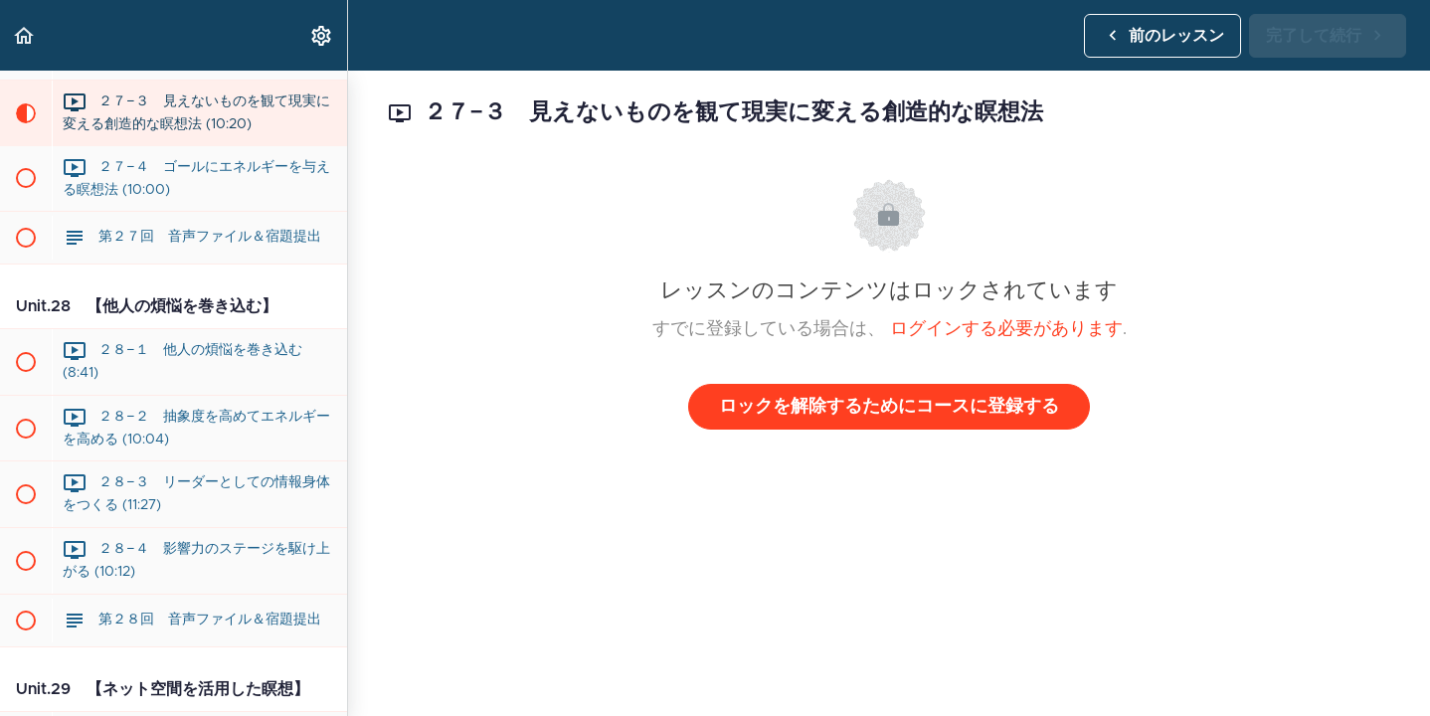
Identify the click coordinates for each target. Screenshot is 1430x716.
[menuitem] (322, 35)
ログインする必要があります (1006, 329)
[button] (25, 35)
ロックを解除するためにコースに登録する (889, 407)
